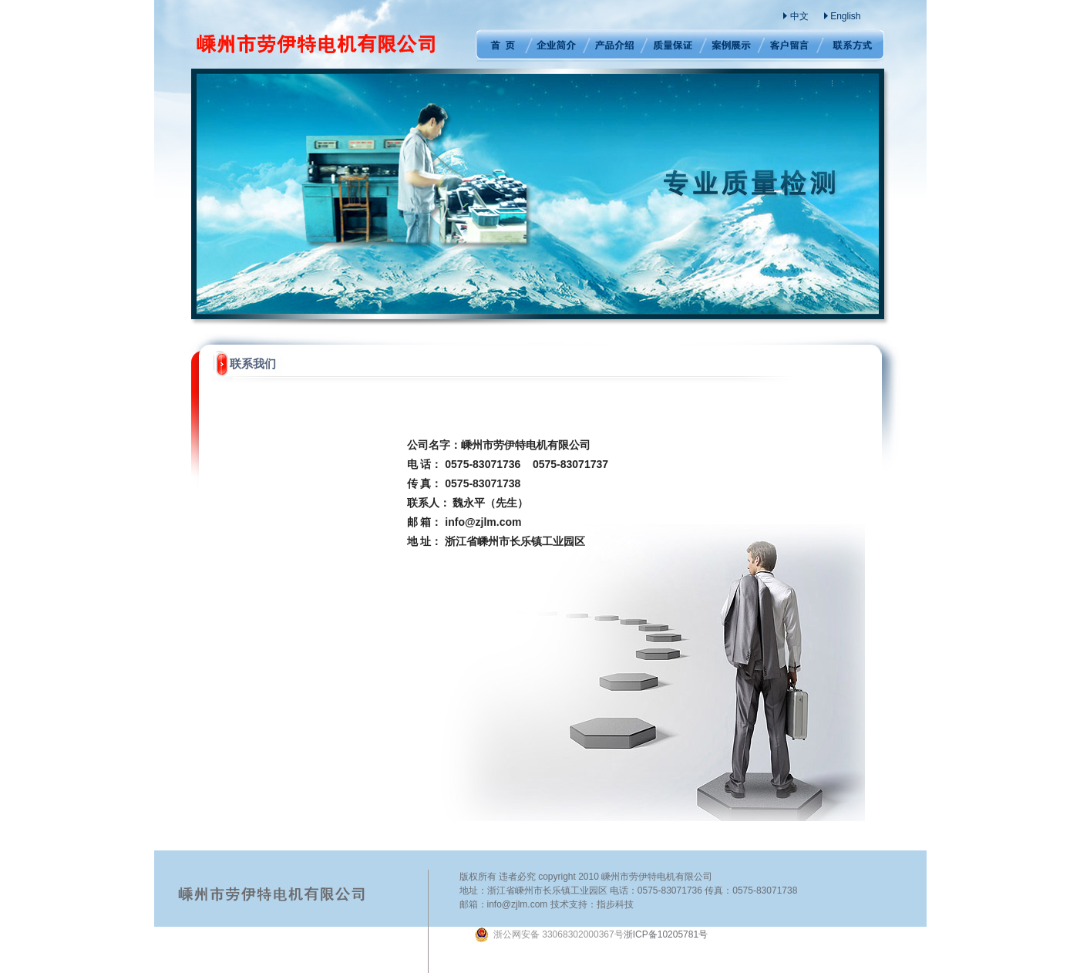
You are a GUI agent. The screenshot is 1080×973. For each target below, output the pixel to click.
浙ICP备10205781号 (591, 934)
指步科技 (615, 904)
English (845, 16)
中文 (799, 16)
